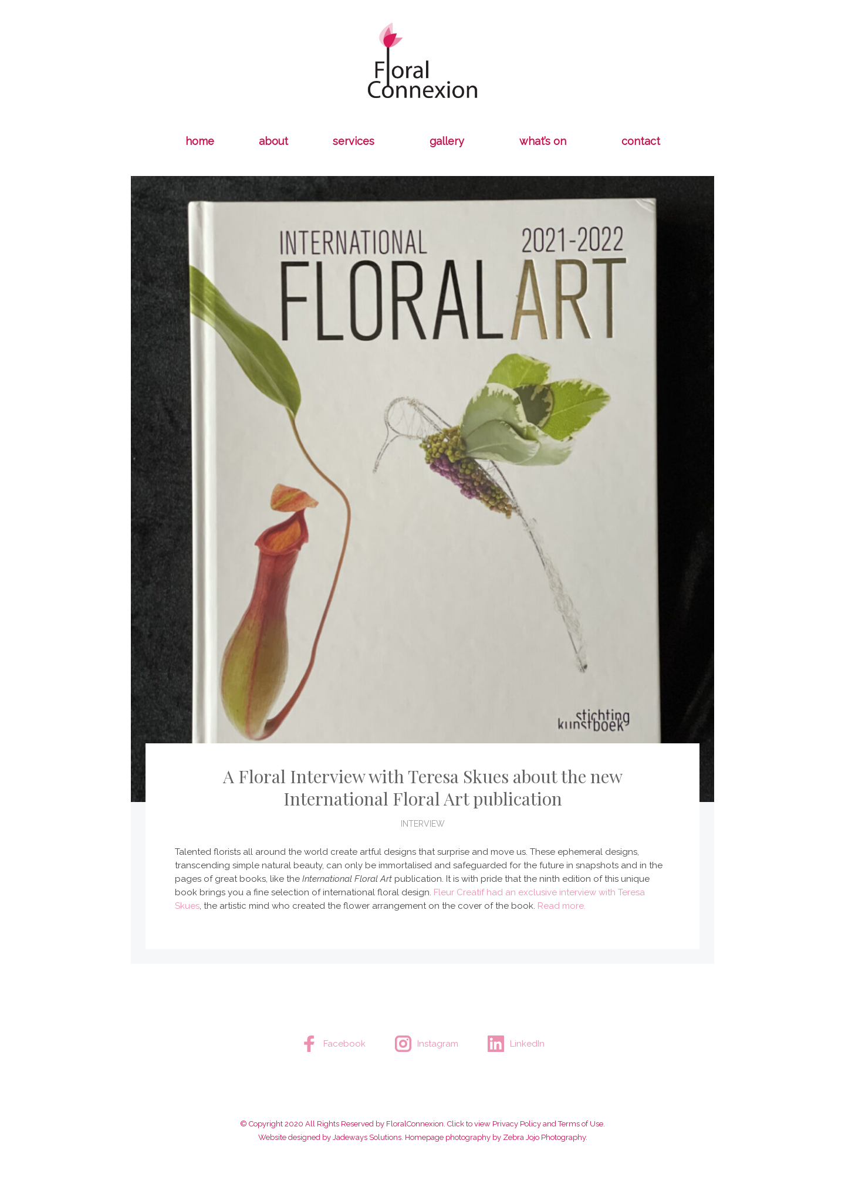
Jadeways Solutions (367, 1137)
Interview (423, 823)
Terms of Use (580, 1123)
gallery (447, 141)
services (353, 141)
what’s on (542, 141)
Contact (640, 141)
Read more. (562, 906)
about (273, 141)
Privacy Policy (516, 1123)
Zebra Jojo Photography (544, 1137)
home (199, 141)
